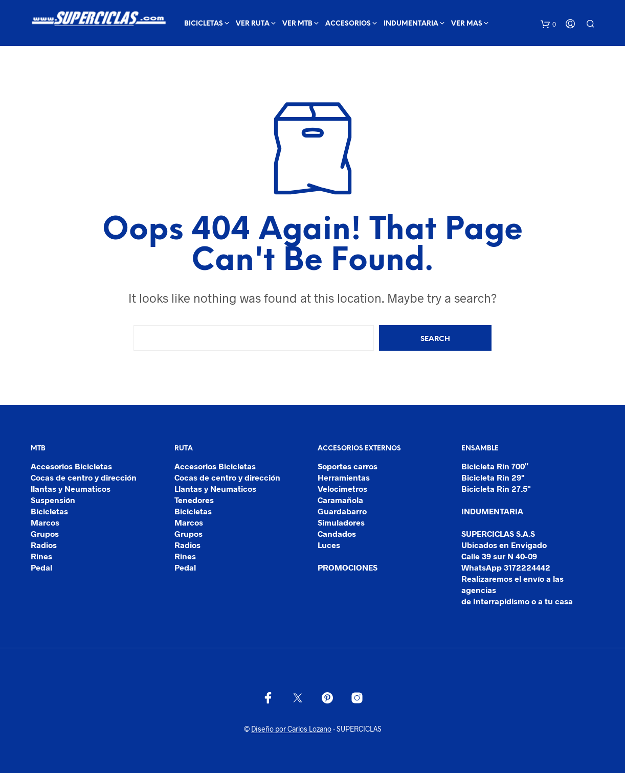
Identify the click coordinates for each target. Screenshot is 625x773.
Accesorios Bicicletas (71, 466)
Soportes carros (347, 466)
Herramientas (344, 477)
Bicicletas (49, 511)
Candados (337, 533)
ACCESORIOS (348, 23)
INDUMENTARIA (411, 23)
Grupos (45, 533)
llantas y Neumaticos (70, 488)
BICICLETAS (203, 23)
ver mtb (297, 23)
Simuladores (341, 522)
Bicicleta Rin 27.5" (496, 488)
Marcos (45, 522)
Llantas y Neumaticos (215, 488)
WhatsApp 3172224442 (505, 567)
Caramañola (340, 500)
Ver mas (466, 23)
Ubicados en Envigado (504, 545)
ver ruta (253, 23)
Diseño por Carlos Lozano (291, 729)
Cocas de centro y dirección (84, 477)
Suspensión (53, 500)
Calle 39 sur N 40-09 (499, 556)
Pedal (41, 567)
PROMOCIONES (347, 567)
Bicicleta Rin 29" (493, 477)
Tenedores (194, 500)
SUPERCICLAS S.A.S (498, 533)
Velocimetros (342, 488)
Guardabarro (342, 511)
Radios (44, 545)
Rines (41, 556)
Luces (329, 545)
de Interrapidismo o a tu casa (517, 601)
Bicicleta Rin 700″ (495, 466)
